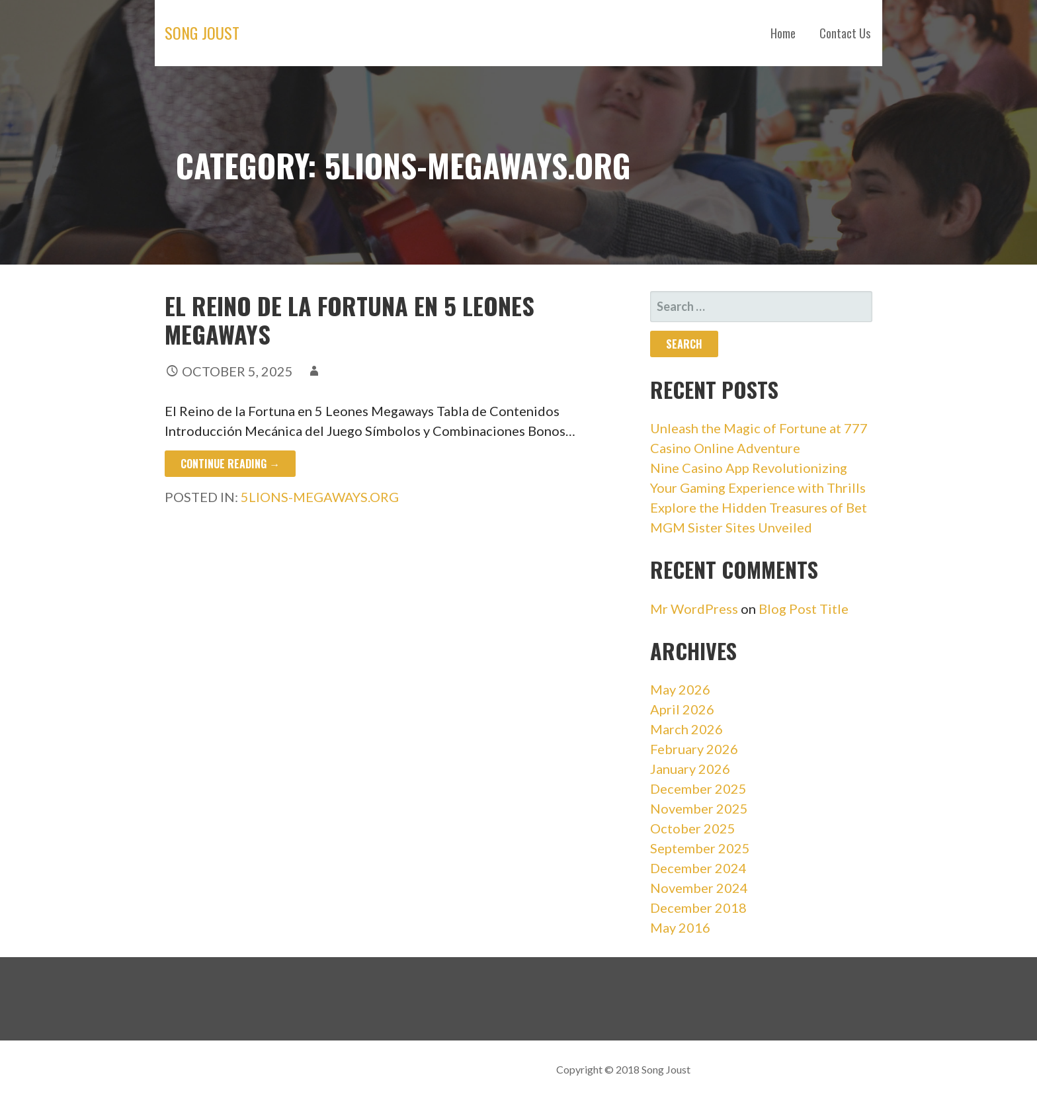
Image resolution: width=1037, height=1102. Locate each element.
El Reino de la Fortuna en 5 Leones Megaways (349, 319)
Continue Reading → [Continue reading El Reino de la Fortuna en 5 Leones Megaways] (230, 464)
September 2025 (700, 848)
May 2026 (680, 689)
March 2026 (686, 729)
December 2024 (698, 868)
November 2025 (699, 808)
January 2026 (690, 769)
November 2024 (699, 888)
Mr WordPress (694, 608)
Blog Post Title (804, 608)
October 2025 (692, 828)
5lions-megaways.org (320, 497)
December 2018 (698, 907)
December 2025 (698, 788)
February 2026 (694, 749)
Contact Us (844, 33)
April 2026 (682, 709)
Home (783, 33)
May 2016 (680, 927)
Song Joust (202, 32)
